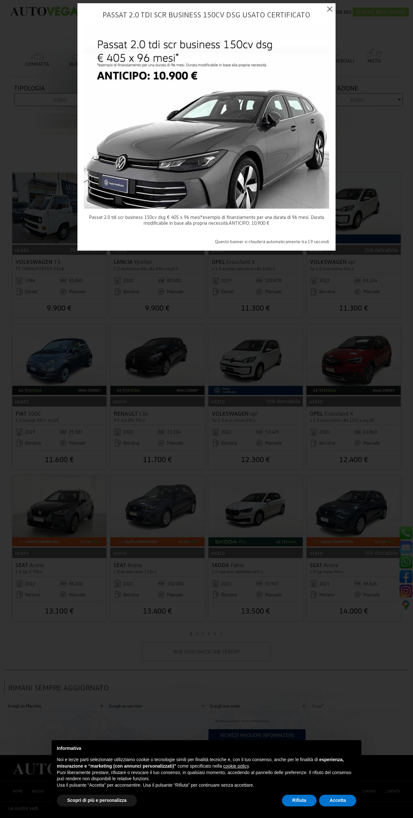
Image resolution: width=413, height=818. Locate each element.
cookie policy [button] (236, 766)
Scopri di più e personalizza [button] (96, 800)
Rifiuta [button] (299, 800)
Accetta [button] (337, 800)
